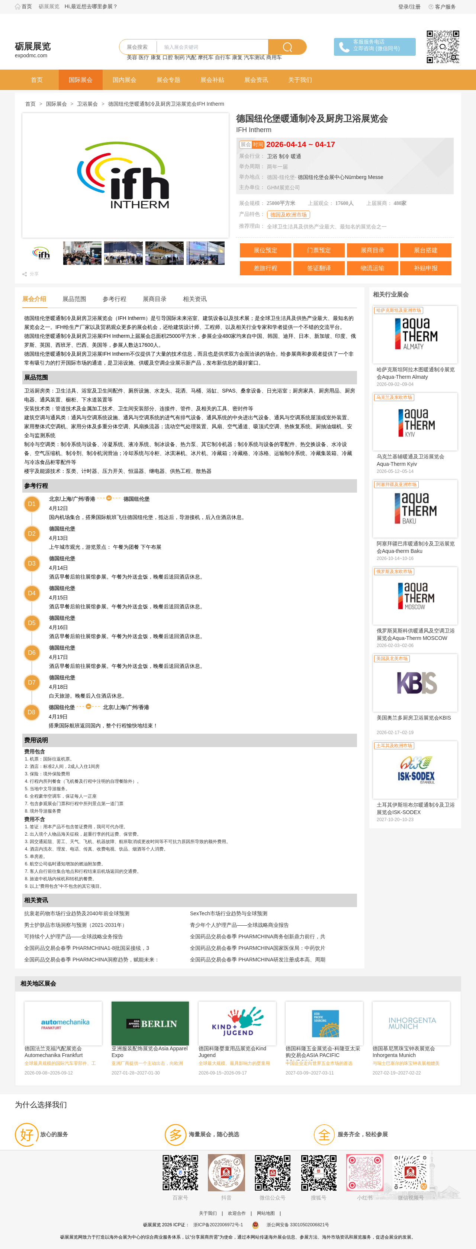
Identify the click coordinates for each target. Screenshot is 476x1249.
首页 (27, 6)
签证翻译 (319, 268)
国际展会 (81, 80)
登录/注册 (409, 7)
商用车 (274, 57)
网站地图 (266, 1213)
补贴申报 (426, 268)
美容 (132, 57)
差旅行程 (265, 268)
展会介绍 (34, 299)
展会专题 (168, 80)
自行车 (223, 57)
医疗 (144, 57)
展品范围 (74, 299)
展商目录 (373, 250)
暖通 (296, 156)
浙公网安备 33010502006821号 (290, 1224)
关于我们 (300, 80)
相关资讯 (195, 299)
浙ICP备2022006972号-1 (218, 1224)
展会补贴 (212, 80)
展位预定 (265, 250)
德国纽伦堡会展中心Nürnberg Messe (340, 177)
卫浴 (272, 156)
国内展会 (124, 80)
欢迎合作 (237, 1213)
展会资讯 (256, 80)
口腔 (168, 57)
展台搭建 (426, 250)
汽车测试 (254, 57)
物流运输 (373, 268)
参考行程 (114, 299)
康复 (156, 57)
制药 (179, 57)
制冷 (284, 156)
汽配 (191, 57)
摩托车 (205, 57)
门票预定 (319, 250)
